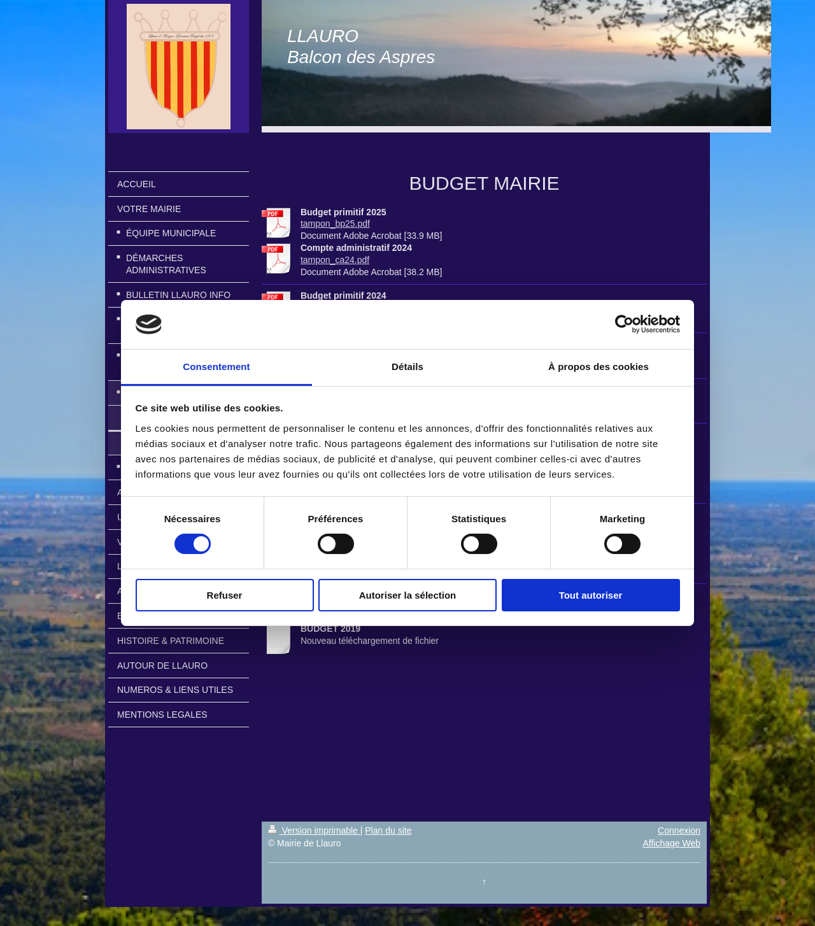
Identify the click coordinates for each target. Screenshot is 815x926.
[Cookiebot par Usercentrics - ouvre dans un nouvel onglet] (624, 324)
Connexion (679, 830)
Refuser (225, 595)
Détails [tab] (407, 366)
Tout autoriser (591, 595)
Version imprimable (314, 830)
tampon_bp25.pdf (335, 223)
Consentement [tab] (216, 366)
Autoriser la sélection (408, 595)
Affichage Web (671, 843)
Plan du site (388, 830)
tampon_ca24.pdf (335, 260)
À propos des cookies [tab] (598, 366)
